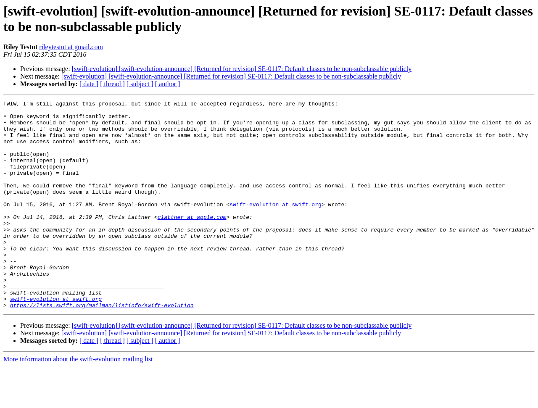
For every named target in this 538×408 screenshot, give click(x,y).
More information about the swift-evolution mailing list (78, 400)
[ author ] (167, 83)
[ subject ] (140, 83)
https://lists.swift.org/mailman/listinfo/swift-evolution (102, 346)
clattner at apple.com (192, 241)
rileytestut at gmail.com (71, 46)
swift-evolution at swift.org (275, 225)
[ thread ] (112, 83)
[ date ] (88, 83)
